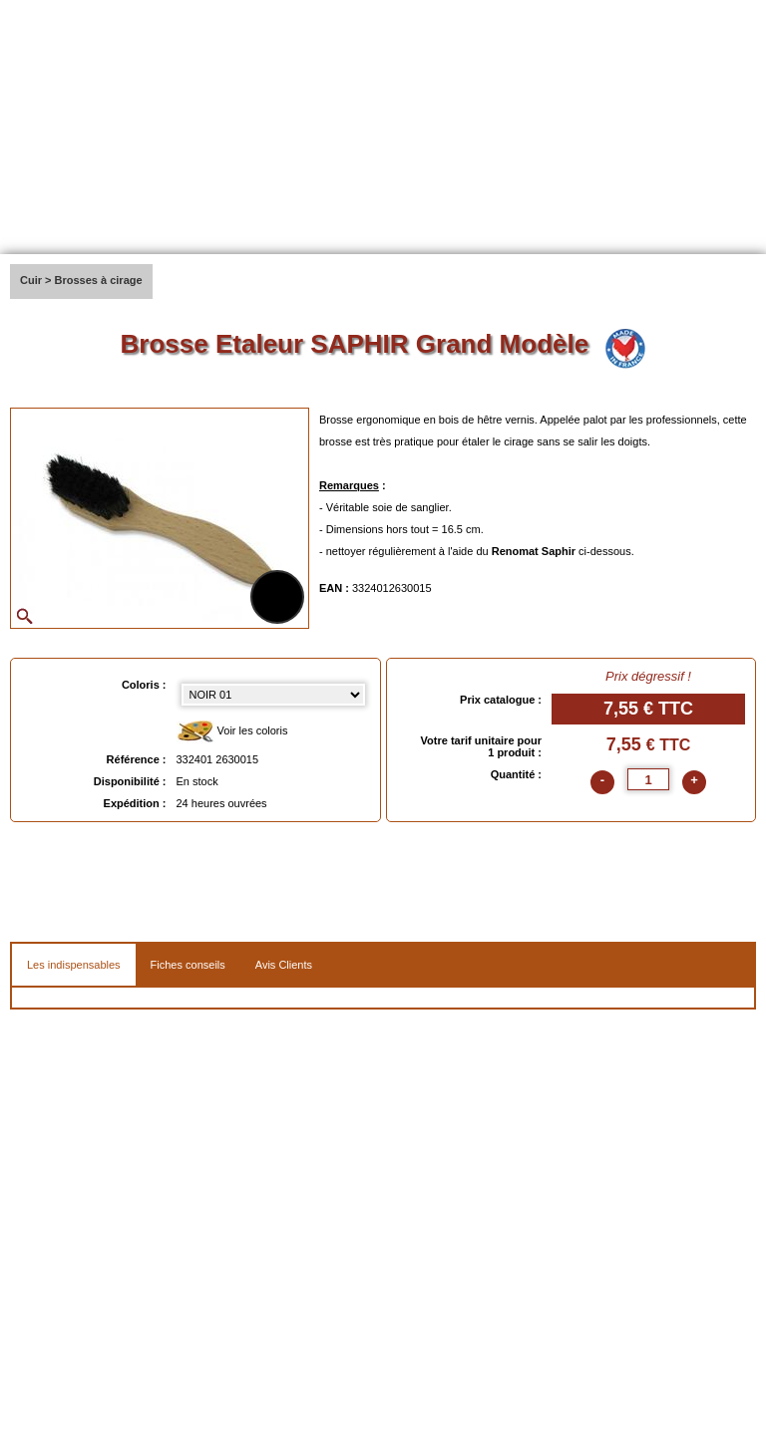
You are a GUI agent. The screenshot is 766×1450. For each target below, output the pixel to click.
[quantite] (648, 779)
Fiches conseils (188, 965)
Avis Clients (283, 965)
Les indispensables (74, 965)
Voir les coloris (232, 732)
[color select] (273, 695)
